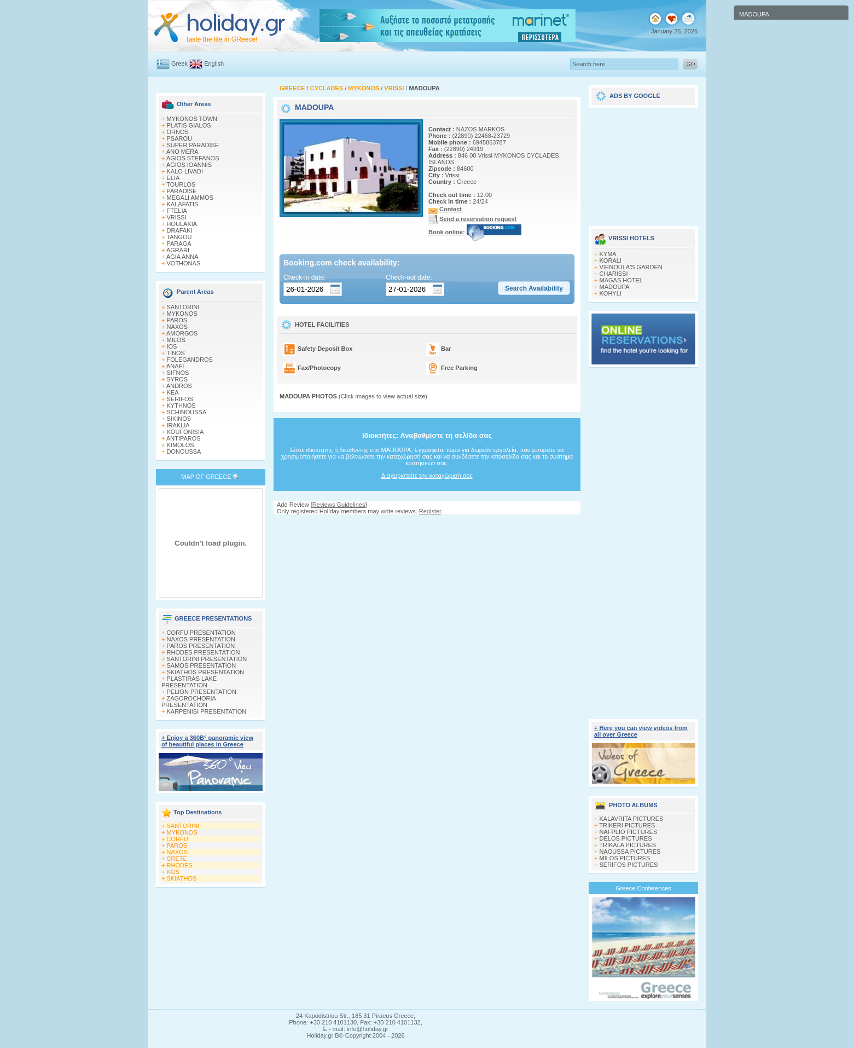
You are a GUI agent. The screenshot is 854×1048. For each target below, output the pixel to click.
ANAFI (175, 366)
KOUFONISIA (185, 432)
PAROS (177, 320)
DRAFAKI (180, 230)
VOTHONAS (184, 263)
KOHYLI (610, 293)
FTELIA (177, 210)
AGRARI (177, 250)
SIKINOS (179, 418)
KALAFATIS (183, 204)
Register (430, 511)
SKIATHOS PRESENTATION (206, 672)
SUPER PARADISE (193, 145)
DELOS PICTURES (626, 838)
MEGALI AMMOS (190, 197)
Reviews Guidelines (338, 504)
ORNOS (178, 132)
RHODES (180, 865)
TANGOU (178, 237)
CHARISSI (614, 273)
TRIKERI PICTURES (627, 825)
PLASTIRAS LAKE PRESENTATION (189, 681)
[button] (534, 288)
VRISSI (177, 217)
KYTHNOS (181, 405)
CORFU (177, 839)
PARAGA (179, 243)
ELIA (173, 178)
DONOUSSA (184, 451)
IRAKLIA (178, 425)
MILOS (176, 340)
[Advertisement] (427, 525)
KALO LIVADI (185, 171)
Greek (179, 63)
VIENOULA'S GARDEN (631, 267)
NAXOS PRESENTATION (201, 639)
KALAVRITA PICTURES (632, 818)
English (214, 63)
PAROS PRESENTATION (201, 645)
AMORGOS (181, 333)
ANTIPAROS (183, 438)
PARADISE (182, 191)
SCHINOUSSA (187, 412)
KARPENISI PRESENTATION (207, 711)
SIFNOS (178, 372)
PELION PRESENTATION (201, 691)
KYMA (608, 254)
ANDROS (179, 386)
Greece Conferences (643, 888)
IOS (172, 346)
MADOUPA (615, 286)
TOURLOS (180, 184)
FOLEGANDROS (190, 359)
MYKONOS (182, 313)
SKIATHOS (182, 878)
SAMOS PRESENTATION (201, 665)
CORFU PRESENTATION (201, 632)
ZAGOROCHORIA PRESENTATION (188, 701)
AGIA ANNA (182, 256)
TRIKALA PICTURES (627, 845)
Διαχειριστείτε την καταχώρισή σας (427, 475)
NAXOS (177, 326)
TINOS (175, 353)
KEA (173, 392)
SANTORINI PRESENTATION (207, 659)
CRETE (177, 858)
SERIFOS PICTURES (629, 864)
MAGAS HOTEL (621, 280)
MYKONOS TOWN (192, 118)
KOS (173, 871)
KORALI (610, 260)
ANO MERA (182, 151)
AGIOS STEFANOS (192, 158)
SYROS (177, 379)
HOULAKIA (182, 224)
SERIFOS (180, 399)
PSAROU (179, 138)
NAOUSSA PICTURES (630, 851)
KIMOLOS (180, 445)
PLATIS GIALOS (189, 125)
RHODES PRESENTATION (203, 652)
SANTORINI (183, 307)
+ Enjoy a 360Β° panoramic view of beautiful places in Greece (207, 741)
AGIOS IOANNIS (189, 164)
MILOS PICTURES (625, 858)
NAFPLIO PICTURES (629, 832)
